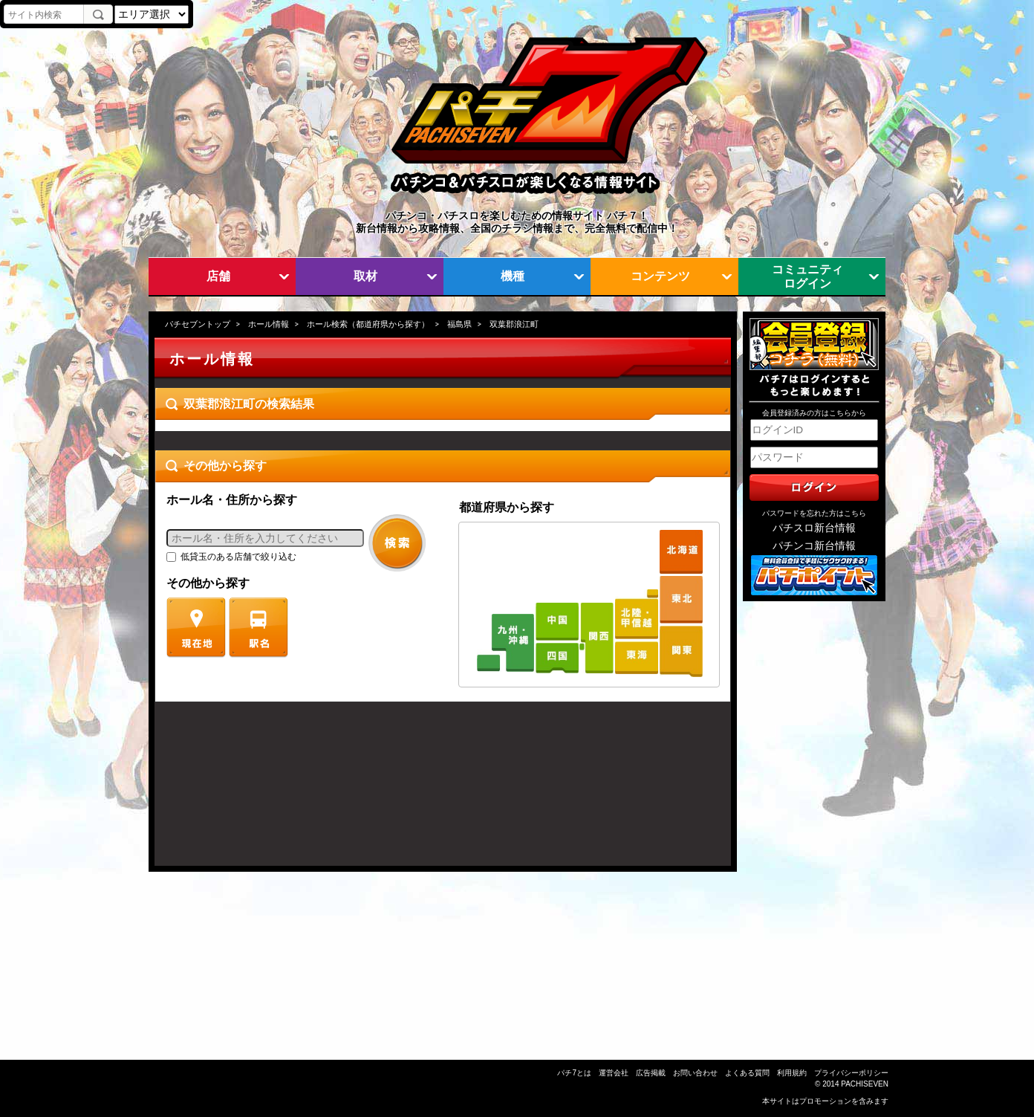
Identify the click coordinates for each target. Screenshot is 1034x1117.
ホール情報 (268, 324)
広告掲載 (651, 1073)
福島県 (459, 324)
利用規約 (792, 1073)
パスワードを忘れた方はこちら (814, 513)
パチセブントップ (197, 324)
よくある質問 (747, 1073)
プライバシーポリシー (851, 1073)
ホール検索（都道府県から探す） (368, 324)
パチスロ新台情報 (814, 528)
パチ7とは (574, 1073)
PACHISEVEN (864, 1084)
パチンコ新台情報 (814, 545)
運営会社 (613, 1073)
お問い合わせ (695, 1073)
